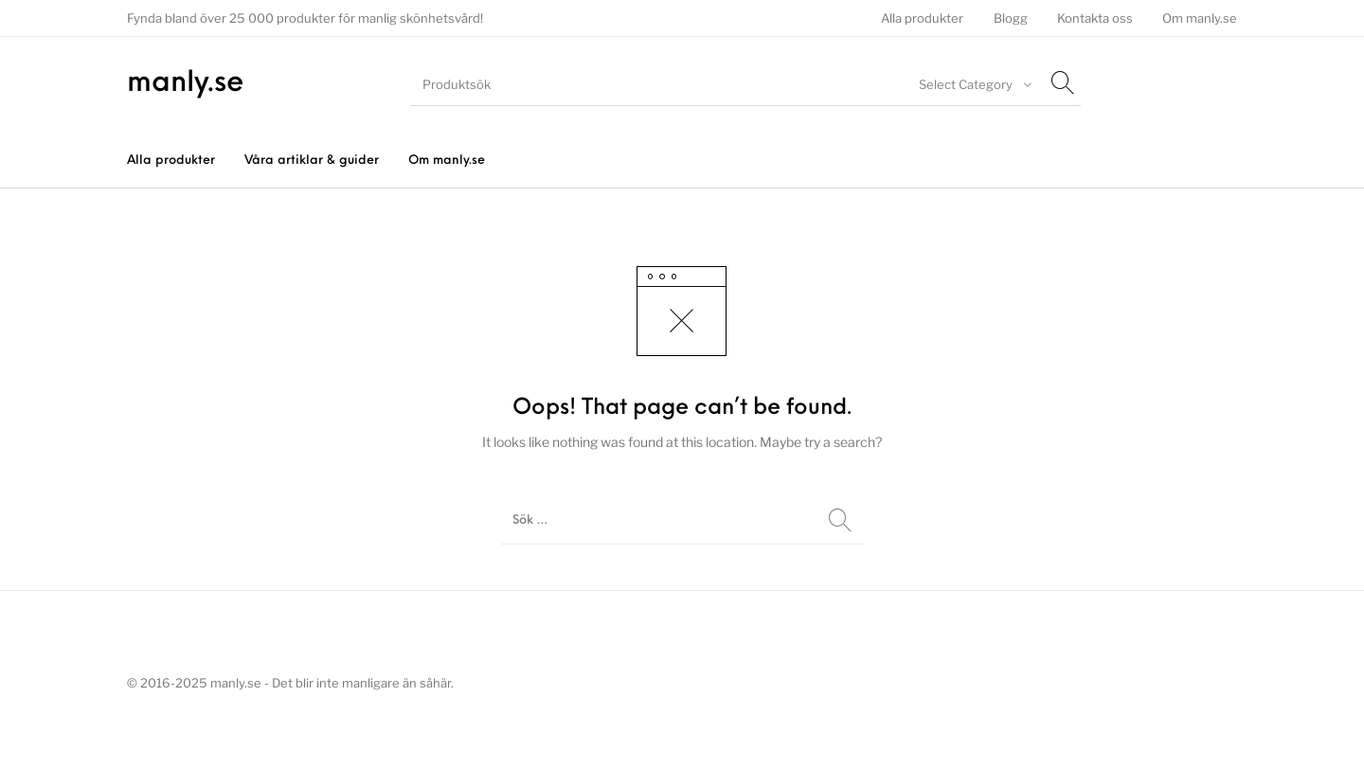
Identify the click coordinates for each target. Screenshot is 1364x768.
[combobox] (973, 84)
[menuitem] (922, 18)
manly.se (185, 83)
